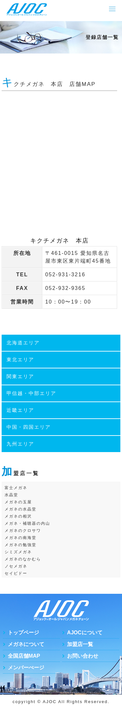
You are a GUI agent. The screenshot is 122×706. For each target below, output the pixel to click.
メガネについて (26, 644)
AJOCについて (84, 632)
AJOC (50, 701)
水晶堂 (11, 495)
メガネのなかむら (23, 559)
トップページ (23, 632)
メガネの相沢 (18, 516)
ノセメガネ (16, 566)
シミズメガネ (18, 552)
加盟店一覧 (80, 644)
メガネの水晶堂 (20, 509)
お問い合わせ (82, 656)
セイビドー (16, 573)
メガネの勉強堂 (20, 545)
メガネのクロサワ (23, 530)
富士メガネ (16, 487)
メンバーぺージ (26, 667)
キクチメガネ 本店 (59, 240)
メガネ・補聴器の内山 (27, 523)
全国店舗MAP (24, 656)
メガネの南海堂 (20, 537)
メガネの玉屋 (18, 502)
